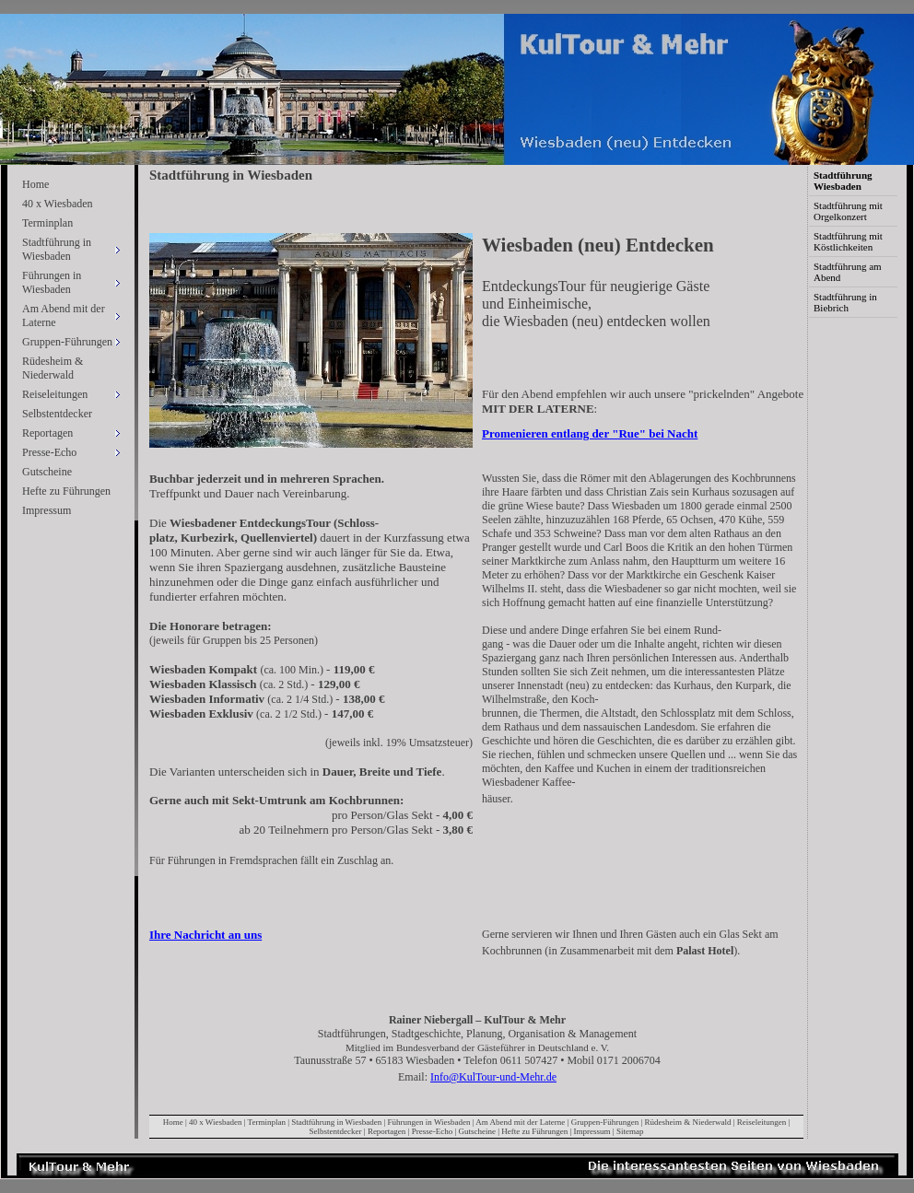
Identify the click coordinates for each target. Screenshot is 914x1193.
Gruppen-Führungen (605, 1122)
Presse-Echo (432, 1131)
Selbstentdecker (57, 413)
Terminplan (47, 222)
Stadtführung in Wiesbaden (336, 1122)
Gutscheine (47, 471)
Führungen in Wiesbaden (429, 1122)
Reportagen (386, 1131)
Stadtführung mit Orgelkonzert (848, 211)
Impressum (46, 510)
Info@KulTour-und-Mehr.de (493, 1076)
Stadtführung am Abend (848, 272)
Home (35, 184)
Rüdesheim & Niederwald (52, 368)
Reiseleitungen (762, 1122)
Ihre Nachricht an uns (205, 935)
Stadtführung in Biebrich (845, 302)
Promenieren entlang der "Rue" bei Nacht (589, 433)
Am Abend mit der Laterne (520, 1122)
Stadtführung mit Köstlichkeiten (848, 241)
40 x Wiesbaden (57, 203)
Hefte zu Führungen (66, 491)
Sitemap (630, 1131)
